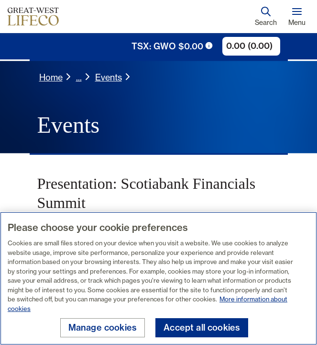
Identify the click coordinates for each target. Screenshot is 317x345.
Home (51, 77)
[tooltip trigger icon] (209, 45)
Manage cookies (102, 327)
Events (108, 77)
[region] (158, 278)
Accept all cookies (202, 327)
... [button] (79, 77)
